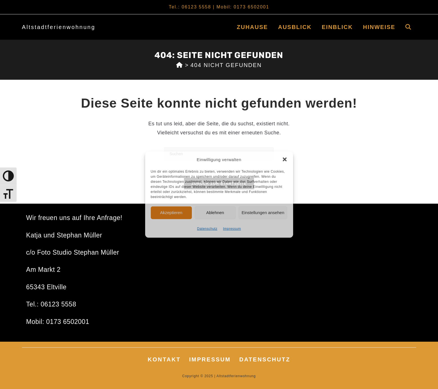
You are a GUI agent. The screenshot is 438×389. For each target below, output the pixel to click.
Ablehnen (215, 212)
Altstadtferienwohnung (58, 27)
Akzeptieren (171, 212)
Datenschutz (207, 228)
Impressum (232, 228)
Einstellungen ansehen (263, 212)
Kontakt (164, 359)
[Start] (179, 65)
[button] (284, 159)
